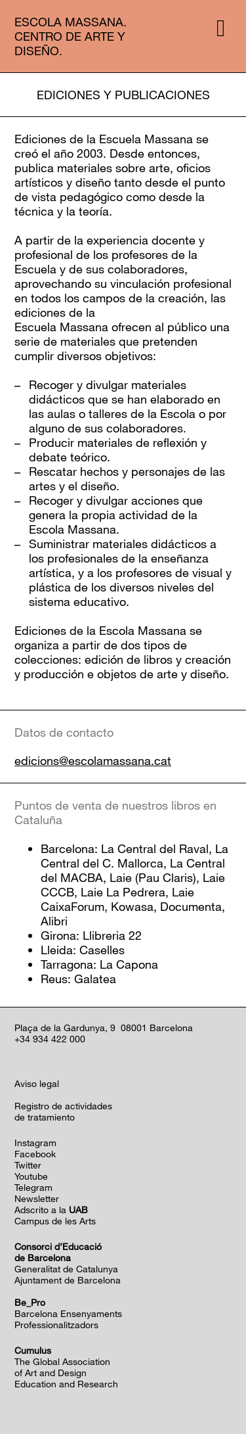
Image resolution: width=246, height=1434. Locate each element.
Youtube (31, 1176)
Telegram (33, 1187)
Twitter (27, 1164)
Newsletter (36, 1198)
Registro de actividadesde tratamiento (63, 1111)
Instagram (35, 1142)
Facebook (35, 1153)
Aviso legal (36, 1083)
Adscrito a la (51, 1209)
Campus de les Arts (55, 1220)
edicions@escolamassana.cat (92, 761)
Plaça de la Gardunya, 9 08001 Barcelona (103, 1027)
